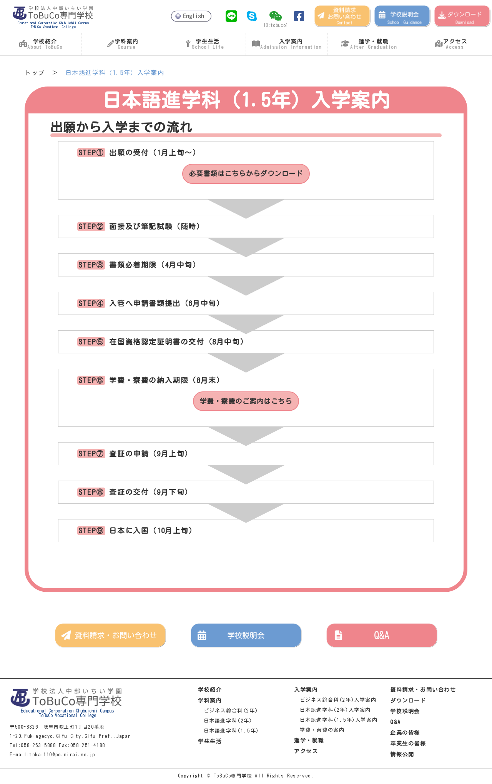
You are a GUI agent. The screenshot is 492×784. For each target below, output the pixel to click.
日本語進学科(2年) (225, 722)
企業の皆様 (405, 734)
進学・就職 (309, 742)
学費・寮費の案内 (319, 731)
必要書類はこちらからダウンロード (246, 174)
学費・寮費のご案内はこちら (246, 402)
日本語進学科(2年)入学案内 (332, 711)
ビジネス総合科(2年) (228, 712)
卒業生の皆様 (408, 745)
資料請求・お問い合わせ (423, 691)
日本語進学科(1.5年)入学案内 (335, 721)
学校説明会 (405, 713)
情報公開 (402, 756)
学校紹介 (210, 691)
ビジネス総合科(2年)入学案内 (335, 701)
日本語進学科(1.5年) (228, 732)
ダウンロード (408, 702)
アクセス (306, 753)
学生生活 (210, 743)
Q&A (395, 723)
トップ (35, 73)
